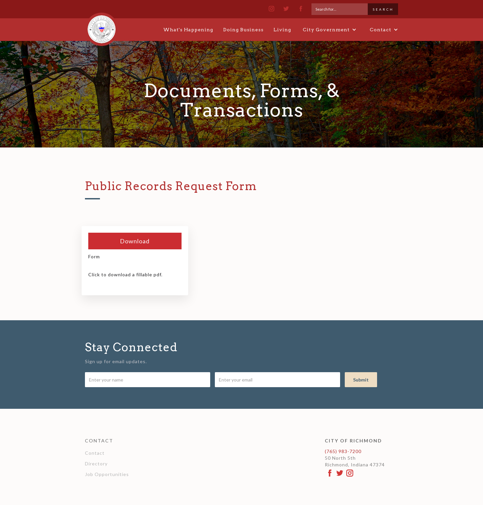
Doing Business (243, 29)
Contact (95, 453)
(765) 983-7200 (343, 451)
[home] (101, 26)
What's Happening (188, 29)
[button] (329, 30)
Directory (96, 463)
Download (135, 241)
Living (282, 29)
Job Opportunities (107, 474)
